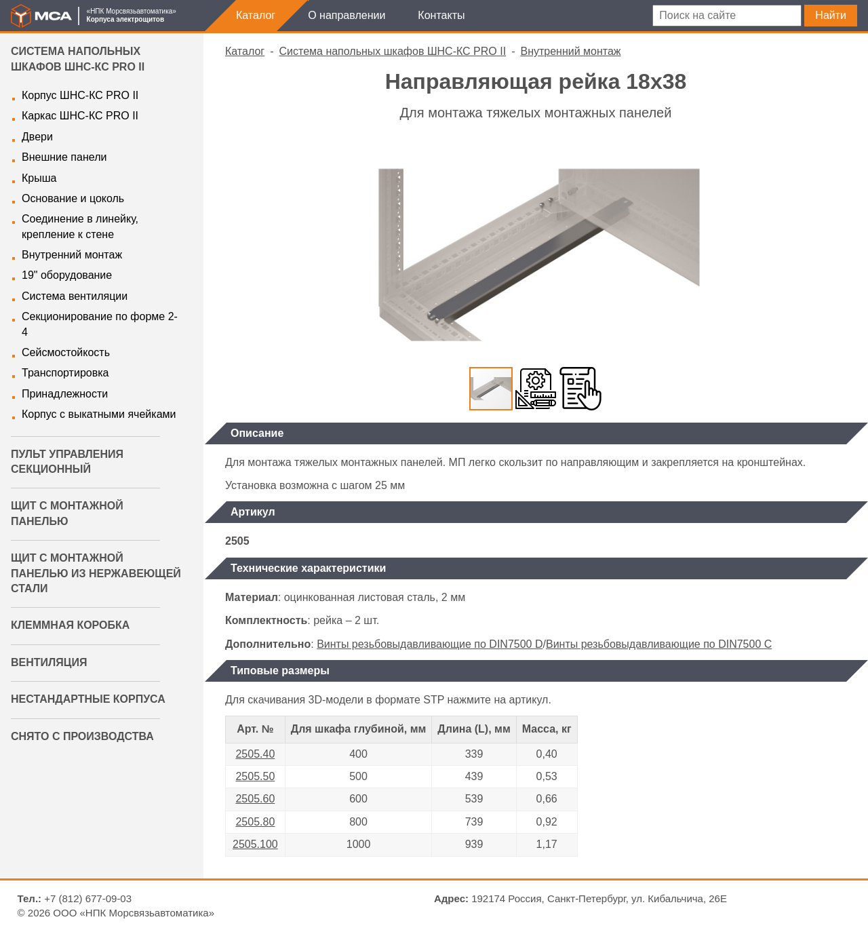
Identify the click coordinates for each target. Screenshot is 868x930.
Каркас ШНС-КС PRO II (80, 115)
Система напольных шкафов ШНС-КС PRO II (393, 51)
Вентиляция (49, 662)
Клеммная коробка (70, 625)
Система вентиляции (74, 296)
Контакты (441, 15)
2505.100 (255, 844)
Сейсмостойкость (66, 352)
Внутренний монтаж (72, 254)
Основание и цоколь (73, 198)
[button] (834, 156)
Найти (830, 15)
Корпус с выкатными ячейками (99, 414)
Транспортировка (65, 373)
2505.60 (255, 799)
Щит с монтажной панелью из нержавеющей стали (96, 573)
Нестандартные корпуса (88, 699)
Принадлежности (65, 394)
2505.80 (255, 822)
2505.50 (255, 776)
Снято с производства (82, 736)
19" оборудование (67, 275)
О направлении (346, 15)
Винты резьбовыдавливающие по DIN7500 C (659, 644)
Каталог (255, 15)
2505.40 (255, 754)
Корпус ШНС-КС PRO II (80, 95)
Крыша (39, 178)
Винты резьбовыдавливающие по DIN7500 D (429, 644)
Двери (37, 136)
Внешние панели (64, 157)
